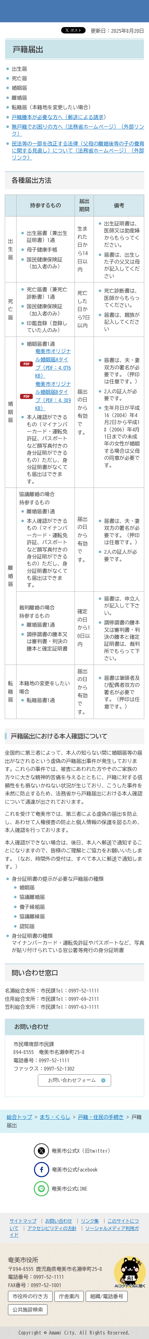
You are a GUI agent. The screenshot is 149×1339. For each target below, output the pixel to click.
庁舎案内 (69, 1296)
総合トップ (19, 1117)
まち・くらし (55, 1117)
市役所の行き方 (30, 1296)
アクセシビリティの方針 (51, 1228)
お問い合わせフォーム (72, 1080)
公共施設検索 (27, 1309)
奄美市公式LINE (60, 1188)
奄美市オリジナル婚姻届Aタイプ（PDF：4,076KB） (53, 363)
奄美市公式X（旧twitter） (73, 1150)
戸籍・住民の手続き (101, 1117)
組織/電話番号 (106, 1296)
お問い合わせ (58, 1221)
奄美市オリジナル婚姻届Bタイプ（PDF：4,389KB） (53, 396)
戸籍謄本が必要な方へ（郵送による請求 (57, 117)
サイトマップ (23, 1221)
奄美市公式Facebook (66, 1169)
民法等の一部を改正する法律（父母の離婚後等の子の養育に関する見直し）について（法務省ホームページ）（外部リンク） (78, 150)
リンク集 (90, 1221)
